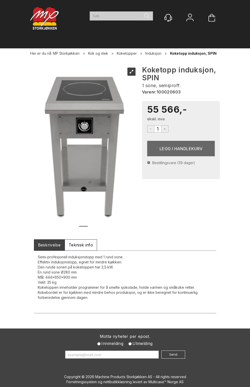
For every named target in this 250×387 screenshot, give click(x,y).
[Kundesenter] (168, 18)
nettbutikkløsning (117, 382)
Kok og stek (98, 53)
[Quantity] (157, 128)
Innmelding (112, 343)
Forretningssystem (81, 382)
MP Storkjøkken (66, 53)
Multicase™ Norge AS (166, 382)
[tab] (49, 245)
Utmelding (142, 343)
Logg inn (190, 18)
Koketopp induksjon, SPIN (193, 53)
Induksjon (153, 53)
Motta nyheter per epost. (125, 336)
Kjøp (181, 148)
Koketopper (127, 53)
